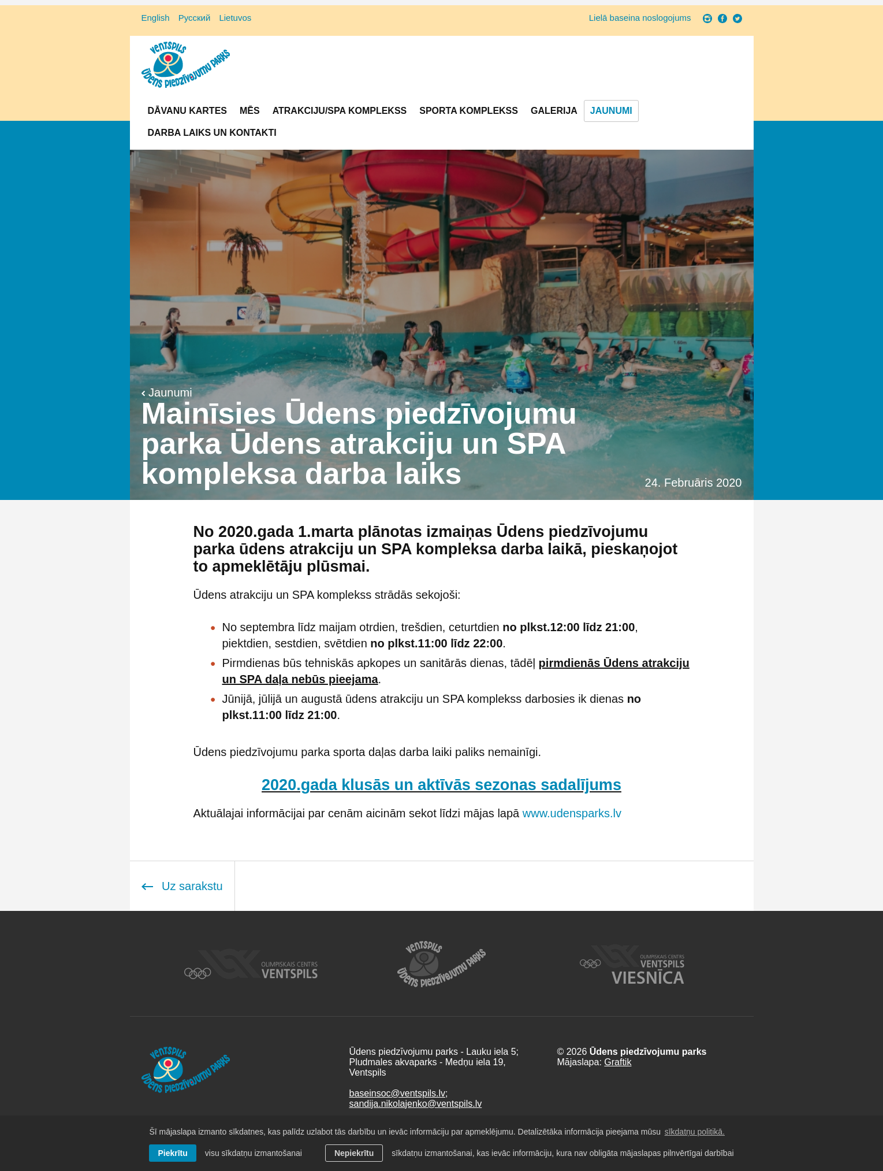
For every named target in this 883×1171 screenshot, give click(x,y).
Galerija (554, 111)
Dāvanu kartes (187, 111)
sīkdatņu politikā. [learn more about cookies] (695, 1131)
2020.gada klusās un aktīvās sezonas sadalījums (441, 785)
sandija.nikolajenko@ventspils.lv (415, 1104)
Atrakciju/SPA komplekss (340, 111)
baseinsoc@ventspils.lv (397, 1093)
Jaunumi (611, 111)
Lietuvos (235, 18)
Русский (194, 18)
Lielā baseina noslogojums (640, 18)
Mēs (250, 111)
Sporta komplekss (468, 111)
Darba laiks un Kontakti (212, 133)
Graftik (617, 1062)
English (155, 18)
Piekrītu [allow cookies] (172, 1153)
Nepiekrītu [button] (354, 1153)
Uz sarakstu (182, 886)
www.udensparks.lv (572, 813)
